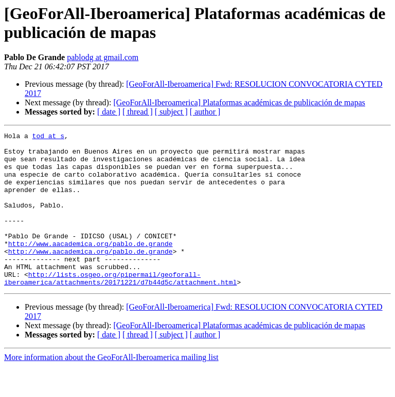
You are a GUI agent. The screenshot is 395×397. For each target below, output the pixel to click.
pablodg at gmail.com (102, 57)
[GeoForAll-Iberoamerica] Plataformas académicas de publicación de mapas (239, 102)
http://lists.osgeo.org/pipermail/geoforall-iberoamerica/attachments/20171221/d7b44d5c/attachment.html (120, 308)
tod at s (48, 137)
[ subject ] (171, 111)
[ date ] (108, 111)
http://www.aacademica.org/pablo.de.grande (90, 266)
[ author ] (205, 111)
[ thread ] (137, 111)
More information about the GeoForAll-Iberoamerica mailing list (111, 388)
